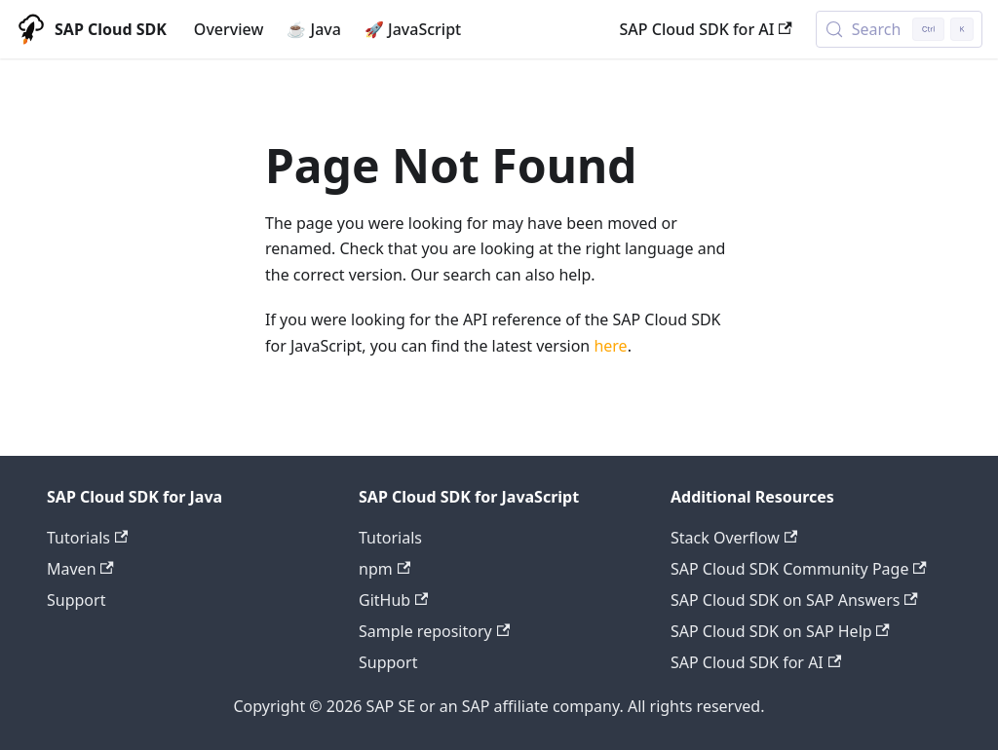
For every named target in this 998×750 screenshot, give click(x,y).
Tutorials (87, 537)
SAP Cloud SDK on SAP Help (780, 631)
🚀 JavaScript (413, 29)
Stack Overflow (734, 537)
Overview (228, 29)
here (610, 345)
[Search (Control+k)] (899, 29)
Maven (80, 569)
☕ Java (314, 29)
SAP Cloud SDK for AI (706, 29)
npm (384, 569)
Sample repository (434, 631)
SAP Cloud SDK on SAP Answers (794, 600)
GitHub (393, 600)
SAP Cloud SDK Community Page (799, 569)
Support (76, 600)
